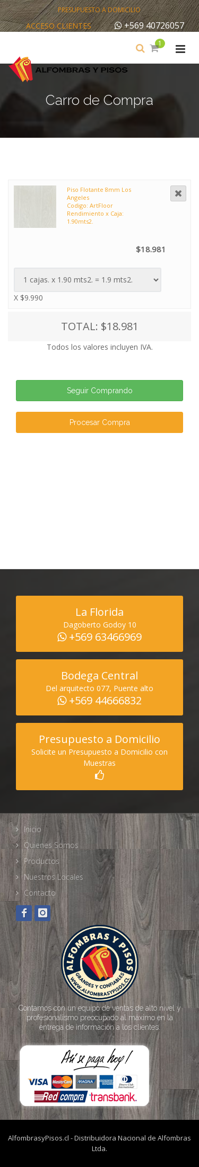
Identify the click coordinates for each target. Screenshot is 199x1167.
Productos (41, 861)
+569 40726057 (149, 25)
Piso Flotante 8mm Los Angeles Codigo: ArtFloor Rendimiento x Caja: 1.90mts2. (99, 205)
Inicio (32, 829)
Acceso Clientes (58, 26)
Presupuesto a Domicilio (99, 9)
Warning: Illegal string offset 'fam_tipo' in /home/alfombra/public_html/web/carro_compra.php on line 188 (87, 280)
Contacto (40, 893)
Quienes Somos (51, 845)
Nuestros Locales (53, 877)
